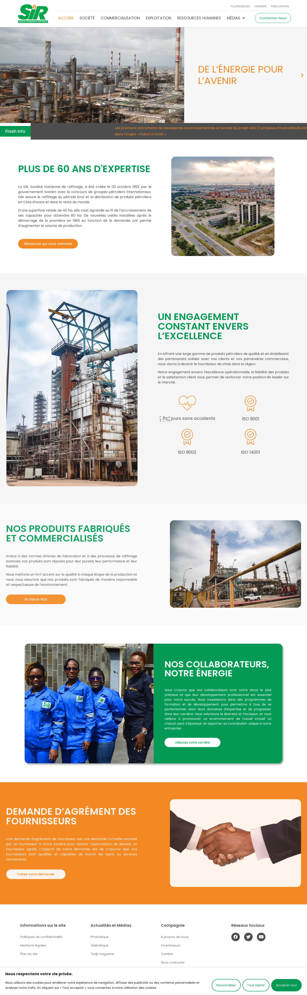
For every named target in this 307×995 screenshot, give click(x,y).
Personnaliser (226, 985)
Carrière (260, 6)
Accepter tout (286, 985)
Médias (236, 18)
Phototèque (100, 937)
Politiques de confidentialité (41, 937)
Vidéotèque (99, 945)
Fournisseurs (240, 6)
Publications (280, 6)
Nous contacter (173, 962)
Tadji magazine (102, 954)
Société (87, 18)
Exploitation (158, 18)
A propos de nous (174, 937)
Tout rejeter (256, 985)
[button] (4, 75)
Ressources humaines (199, 18)
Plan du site (29, 954)
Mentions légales (33, 945)
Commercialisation (120, 18)
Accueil (66, 18)
